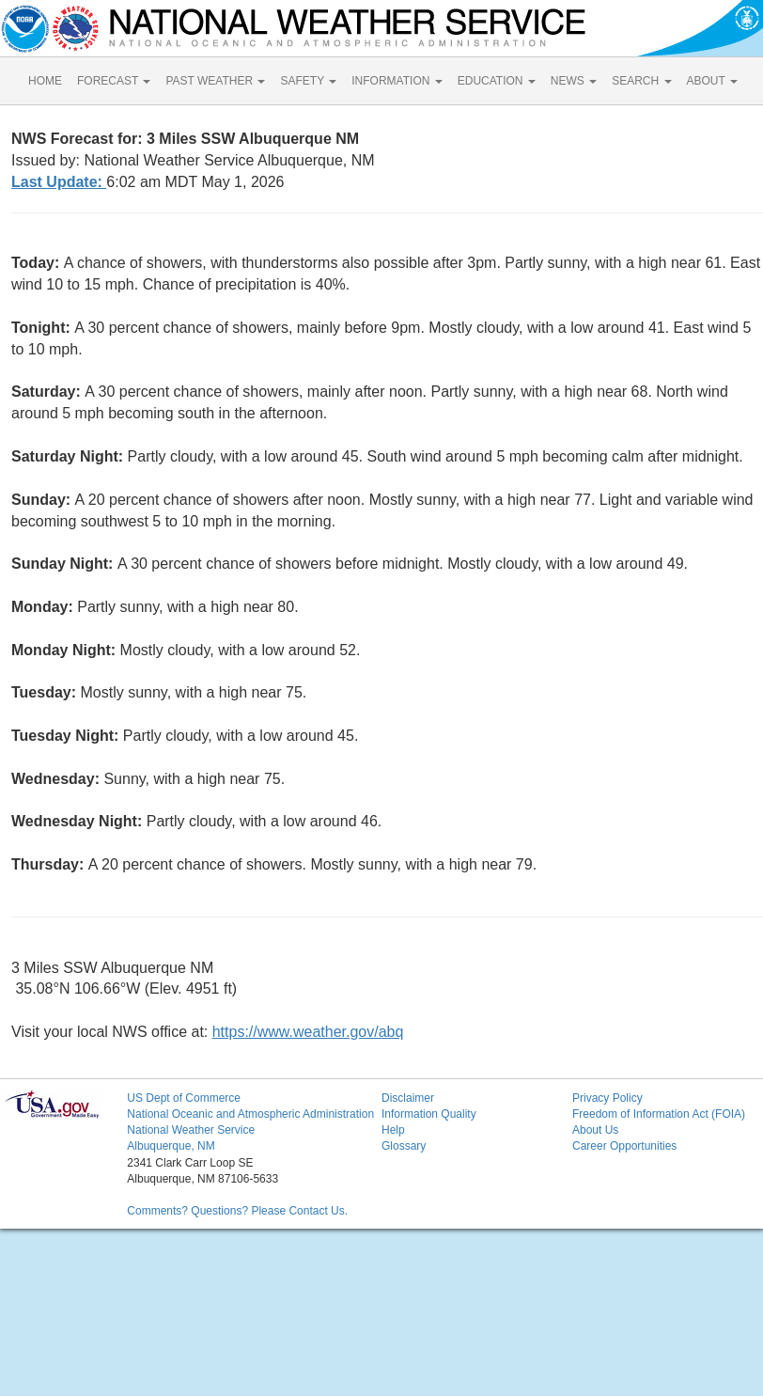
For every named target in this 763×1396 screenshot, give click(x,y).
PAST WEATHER (215, 80)
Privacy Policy (607, 1098)
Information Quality (429, 1114)
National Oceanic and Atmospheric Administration (250, 1114)
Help (393, 1130)
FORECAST (113, 80)
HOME (45, 80)
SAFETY (308, 80)
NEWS (574, 80)
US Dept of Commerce (184, 1098)
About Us (595, 1130)
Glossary (404, 1146)
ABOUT (712, 80)
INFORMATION (396, 80)
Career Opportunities (624, 1146)
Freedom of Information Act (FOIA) (658, 1114)
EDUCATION (497, 80)
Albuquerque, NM (170, 1146)
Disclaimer (408, 1098)
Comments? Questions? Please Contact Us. (237, 1210)
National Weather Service (191, 1130)
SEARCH (641, 80)
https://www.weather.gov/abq (308, 1032)
